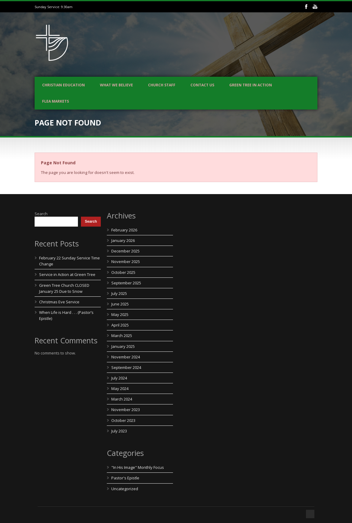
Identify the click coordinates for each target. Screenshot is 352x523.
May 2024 (119, 388)
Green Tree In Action (250, 85)
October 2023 (123, 420)
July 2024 (119, 378)
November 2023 (125, 409)
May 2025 (119, 314)
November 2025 (125, 261)
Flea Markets (55, 101)
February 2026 (124, 230)
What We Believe (116, 85)
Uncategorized (124, 488)
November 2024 (125, 357)
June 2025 (120, 304)
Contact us (202, 85)
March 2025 (121, 335)
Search (41, 213)
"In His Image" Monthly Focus (137, 467)
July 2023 (119, 431)
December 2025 (125, 251)
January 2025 (123, 346)
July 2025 (119, 293)
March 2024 (121, 399)
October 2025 (123, 272)
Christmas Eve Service (59, 302)
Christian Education (63, 85)
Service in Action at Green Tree (67, 274)
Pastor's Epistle (125, 478)
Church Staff (161, 85)
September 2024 (126, 367)
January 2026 (123, 240)
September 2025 (126, 283)
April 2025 (120, 325)
